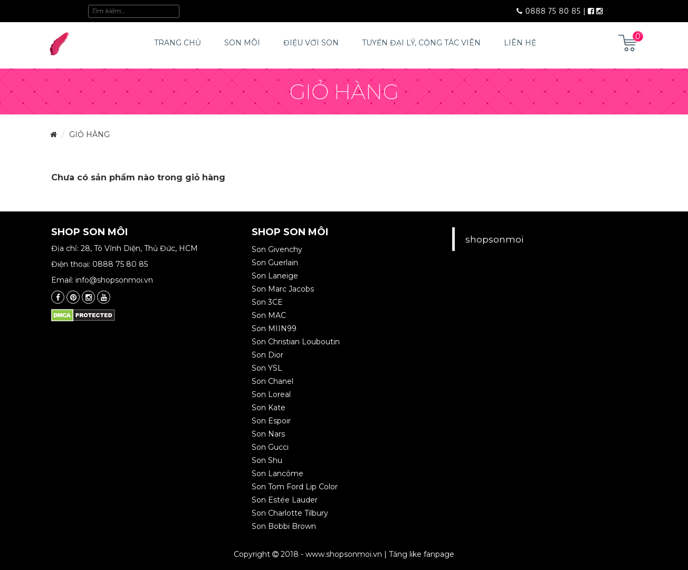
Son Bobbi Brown (284, 526)
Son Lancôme (277, 473)
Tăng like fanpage (421, 554)
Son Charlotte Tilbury (290, 513)
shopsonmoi (494, 239)
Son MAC (269, 315)
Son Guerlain (275, 262)
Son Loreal (271, 394)
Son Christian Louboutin (296, 341)
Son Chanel (272, 381)
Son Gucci (270, 447)
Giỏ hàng (89, 134)
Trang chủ (177, 42)
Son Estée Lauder (285, 500)
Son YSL (267, 368)
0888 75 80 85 (549, 10)
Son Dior (267, 355)
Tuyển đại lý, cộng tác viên (421, 42)
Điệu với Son (311, 42)
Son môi (242, 42)
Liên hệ (520, 42)
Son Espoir (271, 421)
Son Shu (267, 460)
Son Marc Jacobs (283, 289)
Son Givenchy (277, 249)
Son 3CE (267, 302)
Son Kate (268, 407)
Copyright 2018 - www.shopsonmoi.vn (308, 554)
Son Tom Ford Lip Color (295, 486)
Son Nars (268, 434)
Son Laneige (275, 276)
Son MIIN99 (274, 328)
